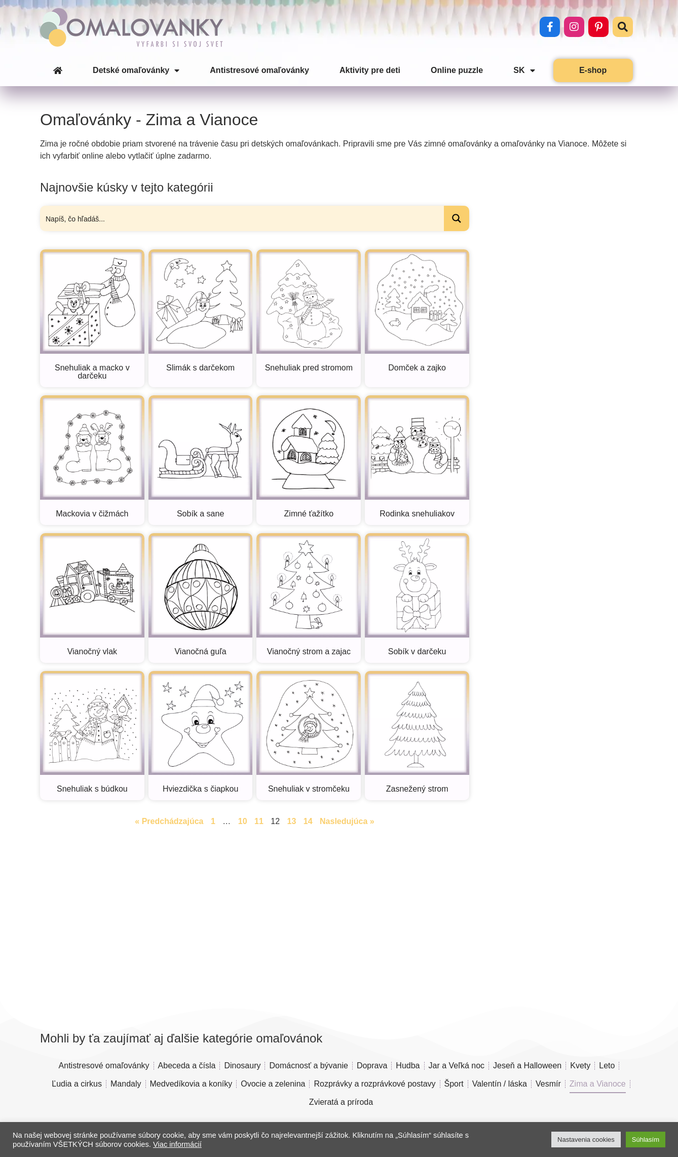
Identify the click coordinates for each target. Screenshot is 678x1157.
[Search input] (242, 218)
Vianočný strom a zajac (309, 651)
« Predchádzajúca (169, 821)
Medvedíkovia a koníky (191, 1083)
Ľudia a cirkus (77, 1083)
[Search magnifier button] (456, 218)
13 (291, 821)
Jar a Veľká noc (457, 1065)
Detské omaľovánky (136, 70)
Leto (607, 1065)
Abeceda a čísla (187, 1065)
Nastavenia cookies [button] (586, 1139)
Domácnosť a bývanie (308, 1065)
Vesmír (548, 1083)
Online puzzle (457, 70)
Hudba (408, 1065)
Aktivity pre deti (370, 70)
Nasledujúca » (347, 821)
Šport (454, 1083)
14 (308, 821)
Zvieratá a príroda (341, 1102)
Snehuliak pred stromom (309, 367)
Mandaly (125, 1083)
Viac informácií (177, 1144)
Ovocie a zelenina (273, 1083)
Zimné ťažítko (309, 513)
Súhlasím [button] (645, 1139)
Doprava (372, 1065)
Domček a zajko (417, 367)
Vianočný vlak (92, 651)
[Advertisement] (555, 402)
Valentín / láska (499, 1083)
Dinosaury (242, 1065)
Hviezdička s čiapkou (200, 789)
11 (258, 821)
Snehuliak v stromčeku (309, 789)
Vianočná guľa (200, 651)
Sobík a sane (200, 513)
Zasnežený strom (417, 789)
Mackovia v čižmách (92, 513)
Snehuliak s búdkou (92, 789)
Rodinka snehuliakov (417, 513)
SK (524, 70)
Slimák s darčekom (200, 367)
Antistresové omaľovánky (259, 70)
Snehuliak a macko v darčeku (92, 371)
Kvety (580, 1065)
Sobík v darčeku (417, 651)
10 (242, 821)
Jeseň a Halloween (527, 1065)
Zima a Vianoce (598, 1083)
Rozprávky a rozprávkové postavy (374, 1083)
